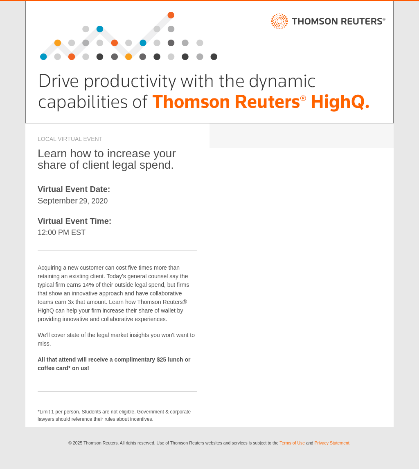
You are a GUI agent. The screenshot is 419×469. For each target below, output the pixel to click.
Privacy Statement (332, 442)
